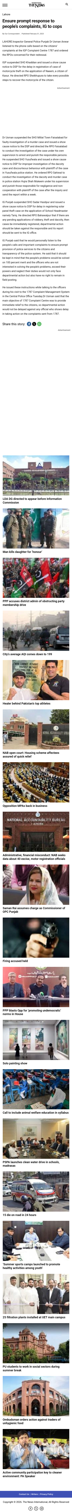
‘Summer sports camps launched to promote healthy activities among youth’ (31, 1266)
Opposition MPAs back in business (25, 805)
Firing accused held (15, 961)
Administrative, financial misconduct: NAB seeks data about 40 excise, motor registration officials (34, 857)
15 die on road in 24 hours (19, 1215)
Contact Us (24, 1494)
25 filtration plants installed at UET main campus (34, 1317)
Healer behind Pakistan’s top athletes (26, 703)
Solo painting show (15, 1063)
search (68, 5)
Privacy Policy (46, 1494)
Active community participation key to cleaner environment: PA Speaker (32, 1474)
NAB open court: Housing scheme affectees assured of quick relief (31, 754)
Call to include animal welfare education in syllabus (36, 1112)
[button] (29, 324)
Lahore (6, 14)
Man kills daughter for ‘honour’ (22, 552)
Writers (34, 1494)
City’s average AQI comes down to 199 (27, 654)
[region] (36, 111)
